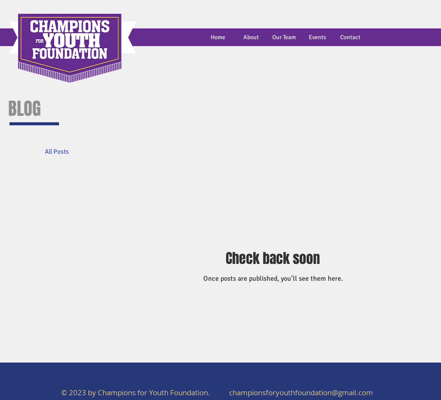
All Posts (57, 151)
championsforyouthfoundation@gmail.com (301, 392)
